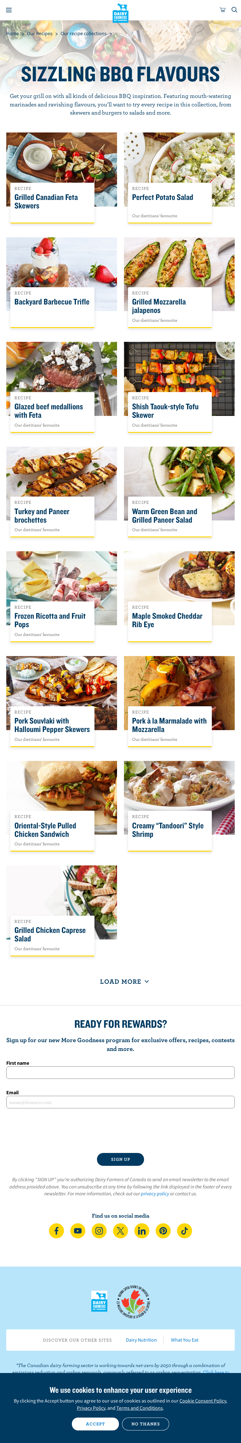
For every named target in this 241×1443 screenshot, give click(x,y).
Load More (120, 981)
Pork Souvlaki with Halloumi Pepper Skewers (52, 725)
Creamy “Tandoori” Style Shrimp (168, 830)
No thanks (145, 1423)
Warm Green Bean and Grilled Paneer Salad (164, 516)
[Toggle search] (234, 10)
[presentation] (120, 1130)
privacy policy (155, 1193)
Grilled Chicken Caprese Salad (50, 934)
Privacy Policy (91, 1408)
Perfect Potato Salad (162, 197)
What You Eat (184, 1340)
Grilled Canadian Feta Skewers (46, 201)
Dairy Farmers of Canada (121, 13)
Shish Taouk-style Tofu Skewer (165, 411)
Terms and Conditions (139, 1408)
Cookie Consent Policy (202, 1400)
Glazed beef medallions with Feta (48, 411)
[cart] (223, 10)
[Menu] (9, 10)
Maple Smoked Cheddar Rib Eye (167, 620)
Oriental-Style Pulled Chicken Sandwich (45, 830)
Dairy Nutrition (141, 1340)
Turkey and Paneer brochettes (41, 516)
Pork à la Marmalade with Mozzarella (169, 725)
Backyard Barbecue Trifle (51, 301)
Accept (95, 1423)
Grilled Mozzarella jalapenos (159, 306)
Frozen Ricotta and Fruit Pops (50, 620)
